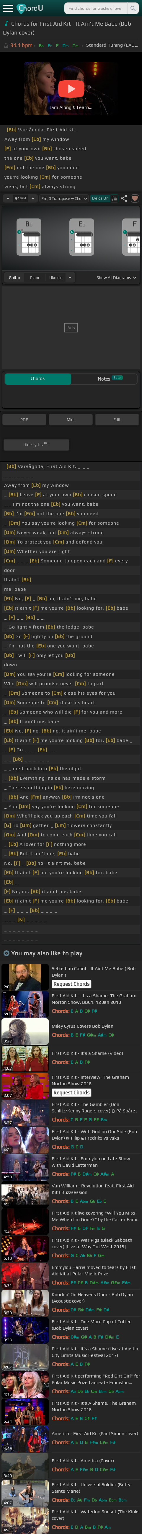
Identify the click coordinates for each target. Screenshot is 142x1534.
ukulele (55, 277)
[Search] (132, 8)
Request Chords (71, 984)
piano (35, 277)
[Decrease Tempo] (8, 198)
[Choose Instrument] (70, 277)
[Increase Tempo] (33, 198)
